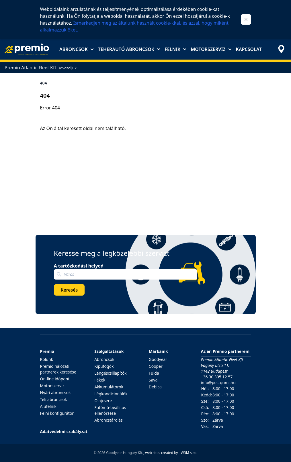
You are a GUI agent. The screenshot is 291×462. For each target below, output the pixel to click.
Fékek (99, 380)
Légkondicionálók (111, 393)
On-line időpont (55, 379)
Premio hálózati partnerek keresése (58, 369)
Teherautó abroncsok (129, 49)
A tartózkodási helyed (79, 266)
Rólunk (46, 359)
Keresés (69, 290)
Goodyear (158, 359)
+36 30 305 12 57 (217, 377)
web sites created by (161, 452)
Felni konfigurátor (57, 413)
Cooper (156, 366)
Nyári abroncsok (55, 392)
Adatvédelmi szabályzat (63, 431)
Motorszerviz (211, 49)
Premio (47, 351)
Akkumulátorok (108, 387)
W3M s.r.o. (189, 452)
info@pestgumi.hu (218, 382)
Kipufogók (104, 366)
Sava (153, 380)
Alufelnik (48, 406)
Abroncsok (76, 49)
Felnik (175, 49)
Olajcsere (103, 400)
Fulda (154, 373)
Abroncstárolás (108, 420)
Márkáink (158, 351)
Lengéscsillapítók (110, 373)
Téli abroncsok (53, 399)
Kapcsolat (249, 49)
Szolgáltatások (109, 351)
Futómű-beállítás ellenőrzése (110, 410)
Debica (155, 387)
